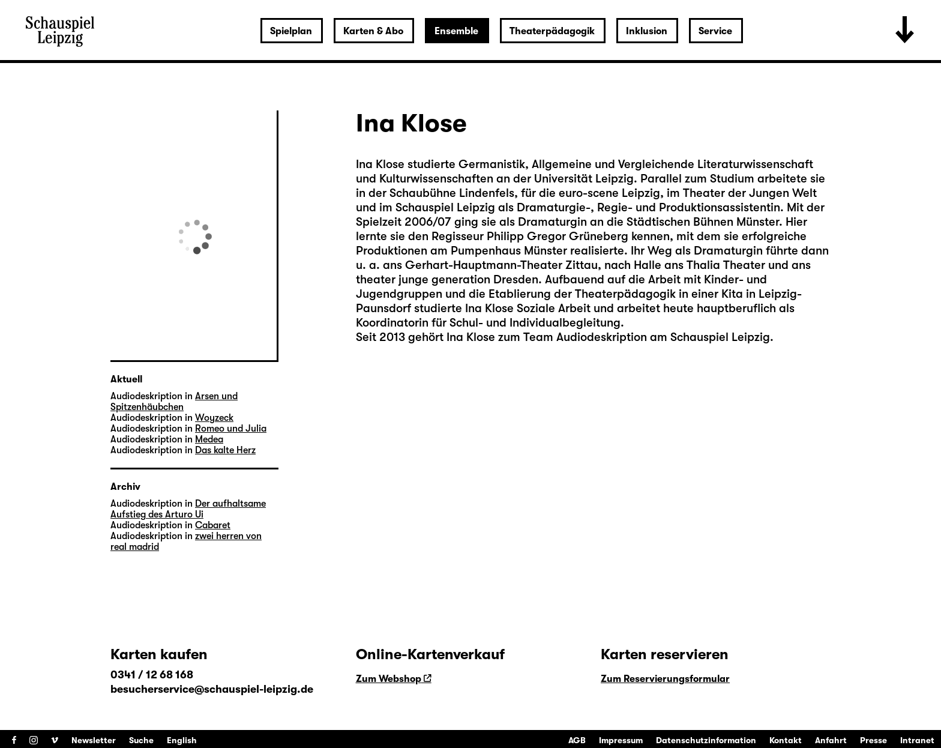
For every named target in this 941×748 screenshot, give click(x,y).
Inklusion (646, 31)
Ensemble (456, 31)
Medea (209, 439)
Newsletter (93, 740)
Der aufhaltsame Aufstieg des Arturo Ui (188, 509)
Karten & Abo (373, 31)
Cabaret (212, 525)
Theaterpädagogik (552, 31)
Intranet (917, 740)
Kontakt (785, 740)
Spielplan (291, 31)
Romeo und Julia (230, 428)
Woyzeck (214, 417)
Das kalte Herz (225, 450)
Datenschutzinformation (706, 740)
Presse (873, 740)
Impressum (621, 740)
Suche (141, 740)
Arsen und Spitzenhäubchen (174, 401)
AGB (577, 740)
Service (715, 31)
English (182, 740)
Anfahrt (831, 740)
